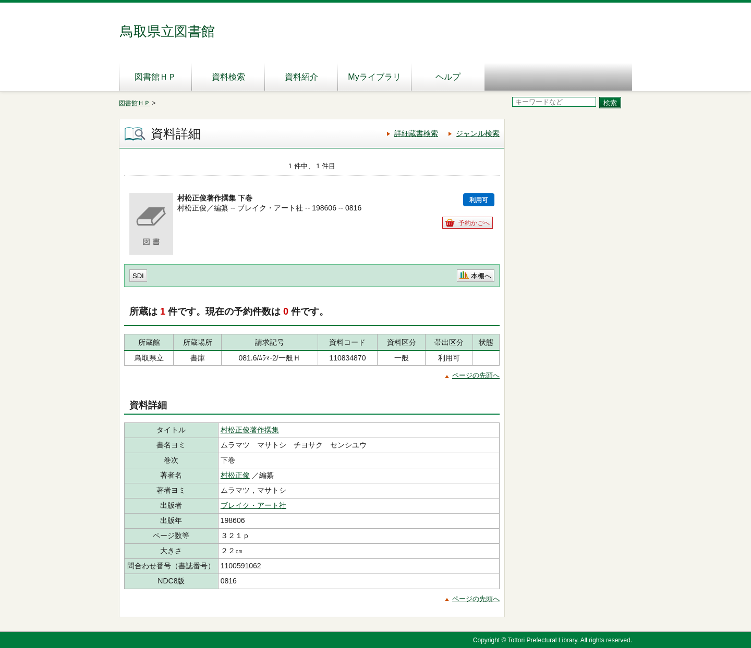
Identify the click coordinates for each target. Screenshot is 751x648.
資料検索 (228, 76)
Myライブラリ (374, 76)
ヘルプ (448, 76)
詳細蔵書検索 (416, 133)
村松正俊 (235, 475)
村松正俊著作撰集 (250, 430)
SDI (138, 276)
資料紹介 (301, 76)
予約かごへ (474, 223)
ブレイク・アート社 (253, 505)
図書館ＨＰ (155, 76)
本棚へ (481, 276)
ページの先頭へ (476, 375)
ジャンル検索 (478, 133)
